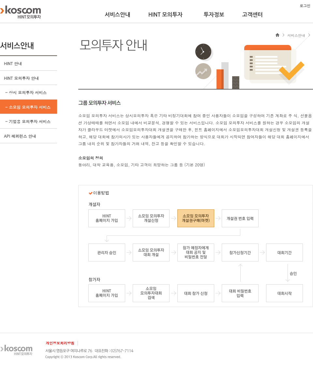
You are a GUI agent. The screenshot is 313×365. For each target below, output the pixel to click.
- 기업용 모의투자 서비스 (27, 121)
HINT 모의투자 (165, 14)
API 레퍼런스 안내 (20, 136)
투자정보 (214, 14)
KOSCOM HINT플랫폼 (20, 12)
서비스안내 (117, 14)
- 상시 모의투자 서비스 (25, 92)
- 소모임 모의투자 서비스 (27, 107)
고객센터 (252, 14)
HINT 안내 (13, 63)
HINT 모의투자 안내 (21, 78)
